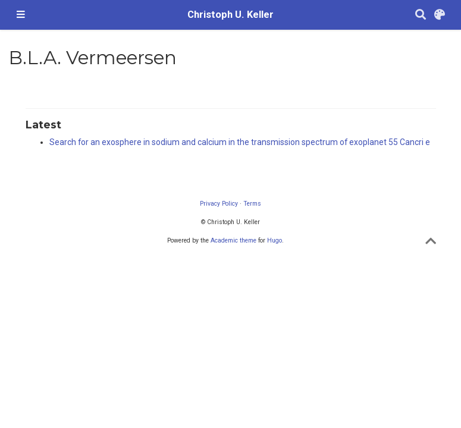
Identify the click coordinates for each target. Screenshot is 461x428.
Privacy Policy (219, 203)
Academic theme (233, 240)
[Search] (420, 15)
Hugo (274, 240)
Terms (252, 203)
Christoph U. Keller (230, 14)
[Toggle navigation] (21, 15)
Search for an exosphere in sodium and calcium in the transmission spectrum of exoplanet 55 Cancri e (239, 142)
